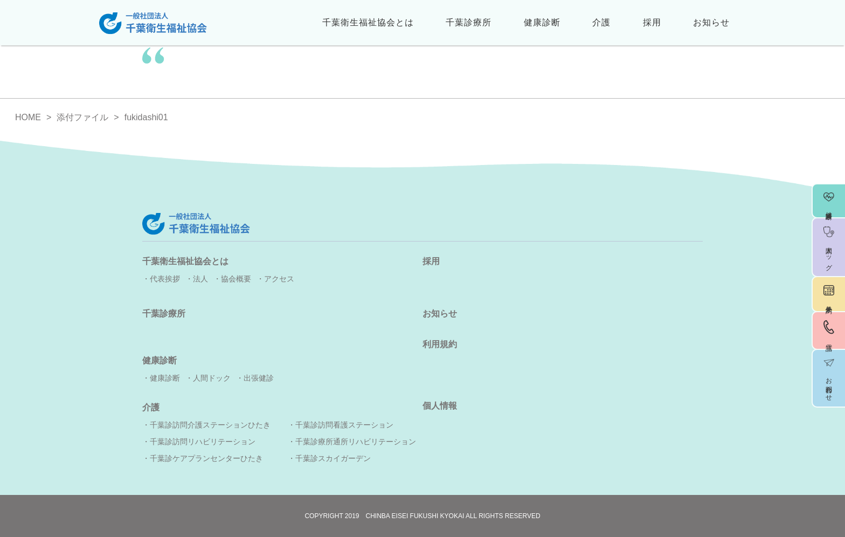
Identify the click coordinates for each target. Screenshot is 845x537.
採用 (652, 22)
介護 (601, 22)
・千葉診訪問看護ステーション (340, 425)
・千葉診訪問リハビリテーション (198, 441)
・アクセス (275, 278)
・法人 (196, 278)
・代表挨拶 (161, 278)
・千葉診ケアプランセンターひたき (202, 458)
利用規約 (439, 344)
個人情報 (439, 405)
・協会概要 (232, 278)
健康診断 (542, 22)
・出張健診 (255, 378)
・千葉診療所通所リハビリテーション (352, 441)
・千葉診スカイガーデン (329, 458)
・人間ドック (208, 378)
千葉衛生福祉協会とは (368, 22)
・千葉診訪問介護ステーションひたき (206, 425)
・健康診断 (161, 378)
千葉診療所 (468, 22)
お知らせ (711, 22)
